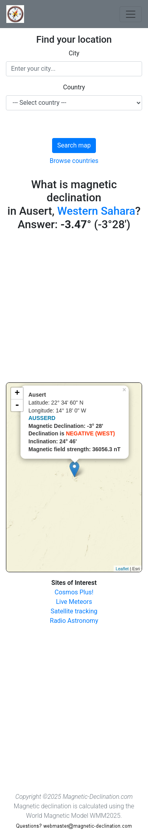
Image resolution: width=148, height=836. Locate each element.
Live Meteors (74, 601)
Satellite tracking (74, 611)
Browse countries (74, 161)
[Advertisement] (74, 308)
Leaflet (122, 568)
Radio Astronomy (74, 620)
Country (74, 87)
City (74, 53)
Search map (74, 145)
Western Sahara (96, 211)
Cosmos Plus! (73, 592)
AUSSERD (41, 418)
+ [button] (17, 393)
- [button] (17, 405)
